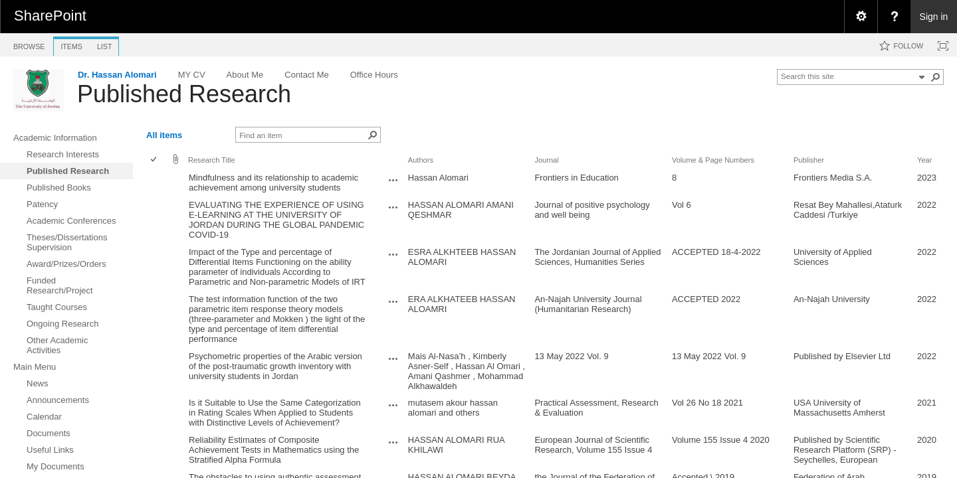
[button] (935, 77)
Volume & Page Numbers (713, 160)
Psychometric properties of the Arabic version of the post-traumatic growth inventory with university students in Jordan (275, 366)
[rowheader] (156, 183)
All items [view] (164, 135)
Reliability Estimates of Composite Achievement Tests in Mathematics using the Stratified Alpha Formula (274, 450)
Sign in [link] (934, 16)
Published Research (184, 94)
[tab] (29, 44)
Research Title (211, 160)
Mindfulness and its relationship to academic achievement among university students (273, 183)
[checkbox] (154, 160)
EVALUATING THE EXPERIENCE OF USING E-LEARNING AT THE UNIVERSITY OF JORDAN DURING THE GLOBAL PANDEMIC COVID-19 (276, 220)
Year (924, 160)
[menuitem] (860, 16)
